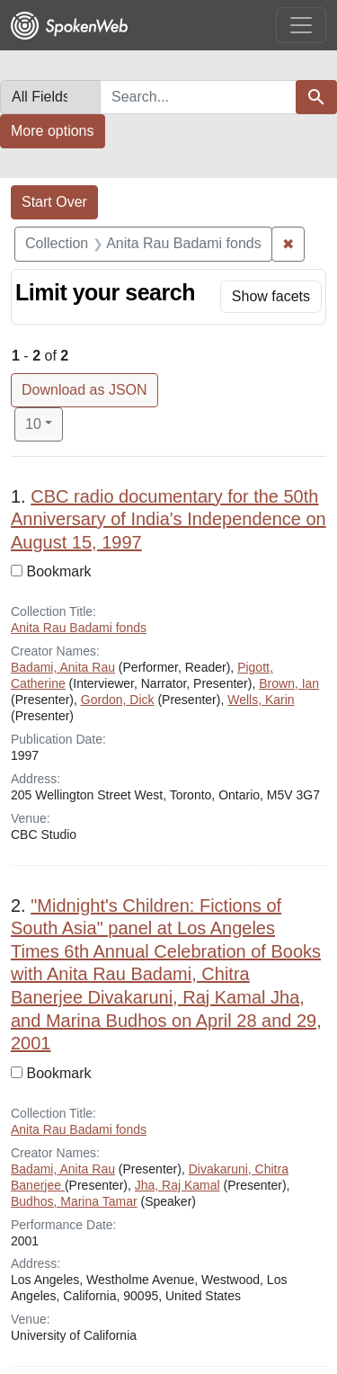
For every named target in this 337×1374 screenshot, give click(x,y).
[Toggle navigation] (301, 25)
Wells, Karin (260, 699)
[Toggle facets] (271, 297)
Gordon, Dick (118, 699)
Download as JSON (84, 389)
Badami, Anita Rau (63, 667)
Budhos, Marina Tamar (74, 1201)
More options (52, 130)
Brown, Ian (289, 683)
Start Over (54, 202)
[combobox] (198, 97)
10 (44, 422)
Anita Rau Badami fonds (78, 627)
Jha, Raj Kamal (177, 1185)
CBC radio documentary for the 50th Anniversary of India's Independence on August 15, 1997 (168, 519)
